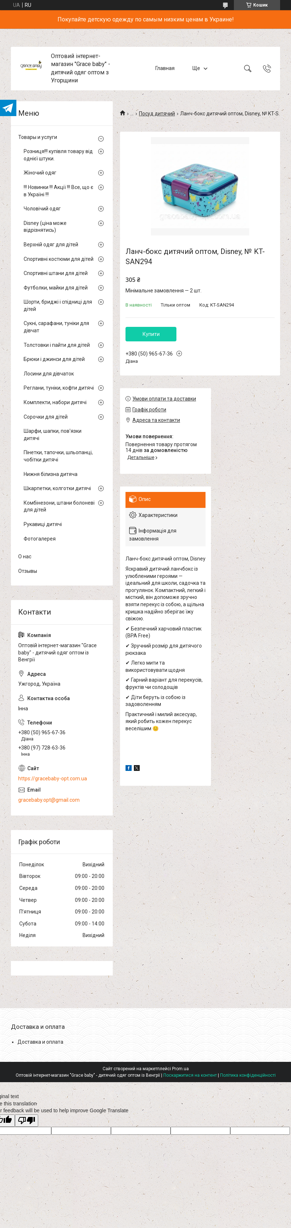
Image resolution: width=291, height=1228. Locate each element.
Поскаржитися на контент (190, 1075)
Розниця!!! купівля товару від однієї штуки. (58, 154)
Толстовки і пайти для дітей (57, 345)
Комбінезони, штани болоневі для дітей (59, 506)
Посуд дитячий (157, 113)
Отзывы (27, 571)
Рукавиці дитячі (43, 524)
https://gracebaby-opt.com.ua (52, 778)
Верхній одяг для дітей (51, 244)
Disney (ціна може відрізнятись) (45, 226)
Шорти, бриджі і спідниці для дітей (58, 305)
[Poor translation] (26, 1120)
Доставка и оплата (40, 1042)
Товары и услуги (37, 137)
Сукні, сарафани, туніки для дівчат (56, 326)
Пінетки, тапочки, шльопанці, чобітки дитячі (58, 456)
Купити (151, 334)
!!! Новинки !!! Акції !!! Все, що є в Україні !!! (58, 190)
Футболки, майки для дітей (56, 288)
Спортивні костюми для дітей (58, 259)
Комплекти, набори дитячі (55, 402)
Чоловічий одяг (42, 208)
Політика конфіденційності (248, 1075)
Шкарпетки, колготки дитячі (57, 488)
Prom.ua (180, 1068)
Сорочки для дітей (46, 417)
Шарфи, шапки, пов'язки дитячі (52, 434)
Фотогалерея (40, 539)
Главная (165, 68)
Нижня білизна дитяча (50, 474)
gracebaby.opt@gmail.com (49, 800)
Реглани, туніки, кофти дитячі (59, 388)
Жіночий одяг (40, 173)
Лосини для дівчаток (49, 374)
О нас (24, 556)
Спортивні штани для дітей (56, 273)
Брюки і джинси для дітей (54, 359)
